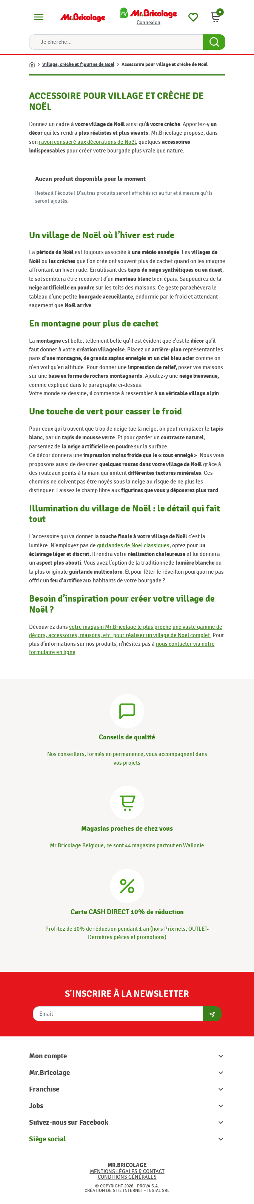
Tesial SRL (158, 1190)
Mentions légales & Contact (127, 1171)
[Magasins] (127, 801)
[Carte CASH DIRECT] (127, 884)
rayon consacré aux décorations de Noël (87, 142)
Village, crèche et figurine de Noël (78, 65)
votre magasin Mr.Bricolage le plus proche (120, 627)
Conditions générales (127, 1177)
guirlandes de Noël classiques (133, 545)
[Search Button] (214, 42)
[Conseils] (127, 710)
